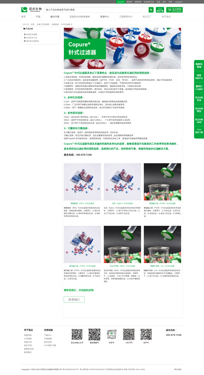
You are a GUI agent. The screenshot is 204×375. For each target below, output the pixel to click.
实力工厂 (147, 16)
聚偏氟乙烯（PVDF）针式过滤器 (162, 203)
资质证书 (28, 342)
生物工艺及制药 (43, 24)
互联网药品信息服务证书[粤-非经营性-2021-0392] (125, 369)
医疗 (164, 2)
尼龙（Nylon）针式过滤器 (122, 203)
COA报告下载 (50, 345)
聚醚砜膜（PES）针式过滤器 (82, 203)
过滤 (158, 2)
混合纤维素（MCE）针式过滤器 (122, 266)
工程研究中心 (126, 16)
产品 (38, 16)
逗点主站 (120, 2)
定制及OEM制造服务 (80, 16)
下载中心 (48, 335)
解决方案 (55, 16)
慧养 (170, 2)
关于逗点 (166, 16)
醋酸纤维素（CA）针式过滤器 (162, 266)
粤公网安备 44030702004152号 (92, 369)
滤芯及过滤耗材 (32, 41)
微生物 (129, 2)
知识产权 (28, 345)
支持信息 (48, 330)
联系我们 (74, 299)
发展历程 (28, 335)
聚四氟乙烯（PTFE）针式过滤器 (82, 266)
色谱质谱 (138, 2)
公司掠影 (28, 339)
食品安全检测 (31, 34)
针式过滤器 (65, 24)
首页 (23, 16)
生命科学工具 (149, 2)
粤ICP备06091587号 (70, 369)
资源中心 (104, 16)
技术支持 (48, 342)
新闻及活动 (29, 349)
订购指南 (48, 339)
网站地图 (177, 369)
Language (179, 2)
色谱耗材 (55, 24)
